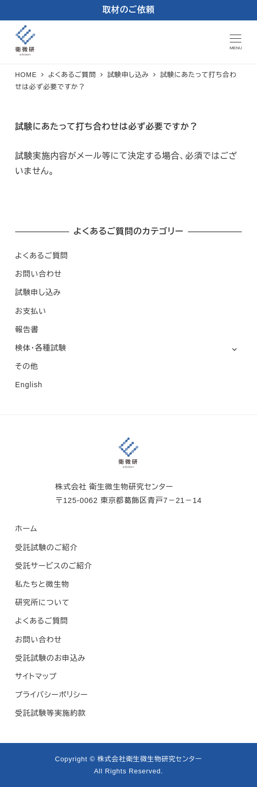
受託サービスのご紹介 (53, 566)
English (28, 384)
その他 (26, 366)
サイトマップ (36, 676)
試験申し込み (38, 292)
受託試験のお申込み (50, 658)
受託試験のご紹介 (46, 547)
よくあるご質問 (41, 256)
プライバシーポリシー (51, 695)
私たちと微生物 (42, 584)
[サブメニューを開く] (234, 348)
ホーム (26, 528)
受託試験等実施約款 (50, 713)
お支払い (31, 311)
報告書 (27, 329)
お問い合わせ (38, 274)
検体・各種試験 (40, 348)
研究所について (42, 602)
